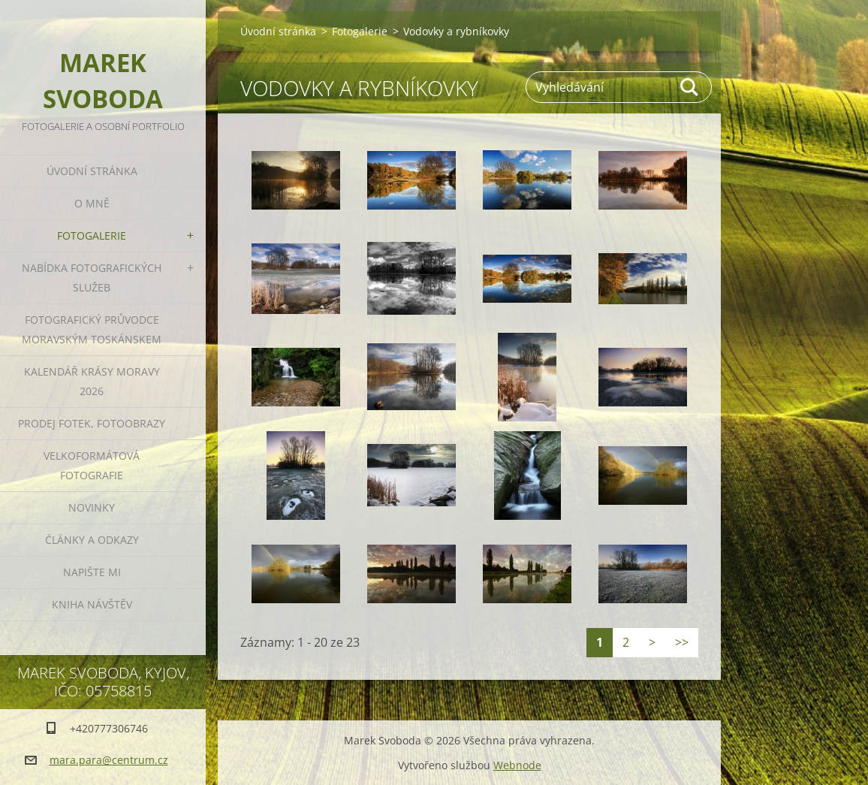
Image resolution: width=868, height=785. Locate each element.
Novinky (91, 507)
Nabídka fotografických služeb (91, 277)
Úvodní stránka (92, 171)
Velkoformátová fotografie (92, 465)
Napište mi (92, 572)
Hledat (690, 87)
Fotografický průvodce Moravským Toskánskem (91, 329)
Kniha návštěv (92, 604)
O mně (92, 203)
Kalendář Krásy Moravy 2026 (92, 381)
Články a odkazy (92, 540)
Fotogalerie (91, 235)
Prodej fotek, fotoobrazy (91, 423)
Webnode (517, 765)
